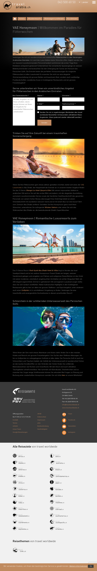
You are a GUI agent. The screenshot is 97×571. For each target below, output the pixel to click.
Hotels (22, 19)
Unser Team (17, 429)
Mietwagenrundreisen (54, 19)
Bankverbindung (43, 426)
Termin (15, 423)
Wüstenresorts (34, 19)
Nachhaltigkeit (42, 429)
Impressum (41, 420)
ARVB (39, 414)
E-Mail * (40, 104)
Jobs (39, 423)
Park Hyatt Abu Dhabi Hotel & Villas (43, 270)
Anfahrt (15, 426)
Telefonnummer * (69, 104)
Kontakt (15, 420)
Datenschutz (41, 417)
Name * (40, 95)
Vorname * (66, 95)
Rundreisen (72, 19)
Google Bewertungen (20, 432)
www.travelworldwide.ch (70, 408)
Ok (91, 566)
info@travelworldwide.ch (70, 405)
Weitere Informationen (78, 566)
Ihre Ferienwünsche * (21, 95)
